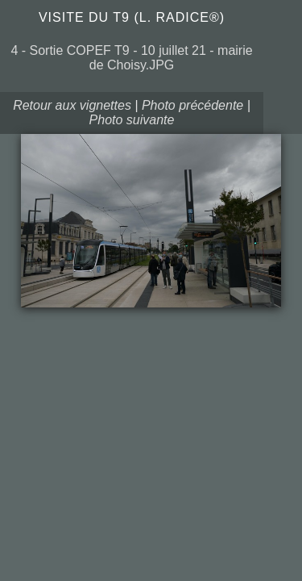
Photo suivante (132, 120)
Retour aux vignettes (72, 105)
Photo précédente (192, 105)
